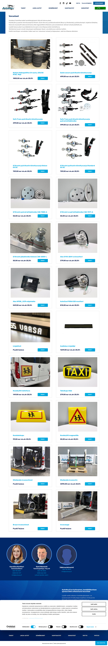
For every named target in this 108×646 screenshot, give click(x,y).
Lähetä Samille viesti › (42, 575)
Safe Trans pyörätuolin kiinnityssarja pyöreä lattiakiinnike (75, 120)
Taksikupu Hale (66, 391)
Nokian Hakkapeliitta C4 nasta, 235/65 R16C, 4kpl (28, 73)
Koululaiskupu (18, 435)
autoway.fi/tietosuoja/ (36, 634)
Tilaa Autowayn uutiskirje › (70, 610)
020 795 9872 (41, 571)
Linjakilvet (17, 346)
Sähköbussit (53, 8)
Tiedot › (43, 78)
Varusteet (85, 8)
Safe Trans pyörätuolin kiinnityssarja (28, 119)
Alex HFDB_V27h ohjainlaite (24, 301)
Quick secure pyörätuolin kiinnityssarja (76, 73)
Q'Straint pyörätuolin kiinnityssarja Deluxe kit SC (30, 166)
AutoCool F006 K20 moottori (71, 301)
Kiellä (94, 630)
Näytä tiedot (90, 642)
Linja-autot (37, 8)
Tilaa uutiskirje (87, 3)
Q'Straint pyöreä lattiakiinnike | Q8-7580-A (30, 212)
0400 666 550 (41, 573)
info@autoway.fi (17, 575)
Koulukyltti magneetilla (69, 435)
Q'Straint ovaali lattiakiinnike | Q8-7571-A (76, 212)
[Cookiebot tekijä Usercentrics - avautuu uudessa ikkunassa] (11, 642)
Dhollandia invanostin (68, 480)
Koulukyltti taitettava (21, 391)
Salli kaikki (94, 620)
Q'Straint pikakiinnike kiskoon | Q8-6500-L (30, 257)
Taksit (23, 8)
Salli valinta (93, 625)
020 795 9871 (17, 571)
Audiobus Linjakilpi (67, 346)
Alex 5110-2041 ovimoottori (71, 257)
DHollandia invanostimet (23, 480)
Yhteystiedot (99, 3)
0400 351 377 (16, 573)
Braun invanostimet (21, 525)
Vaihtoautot (69, 8)
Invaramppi (64, 525)
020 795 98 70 (69, 607)
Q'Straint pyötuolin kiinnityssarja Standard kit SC (77, 166)
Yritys (78, 3)
